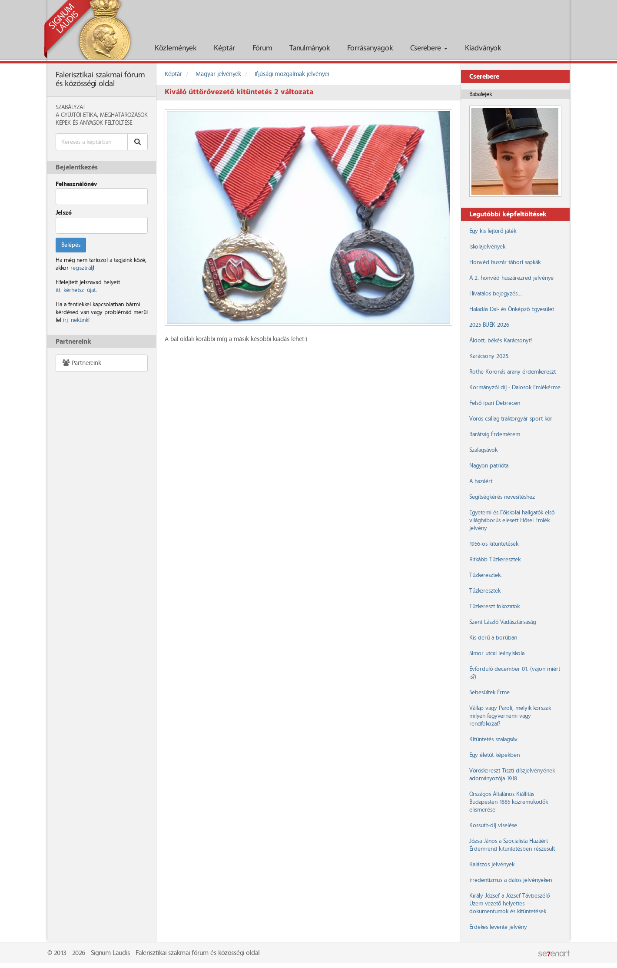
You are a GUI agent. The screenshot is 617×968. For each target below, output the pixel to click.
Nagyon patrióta (488, 465)
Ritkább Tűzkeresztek (495, 559)
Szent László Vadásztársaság (502, 622)
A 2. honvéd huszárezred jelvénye (511, 278)
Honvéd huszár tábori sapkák (505, 262)
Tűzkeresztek (485, 590)
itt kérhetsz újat (76, 290)
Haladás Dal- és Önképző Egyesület (511, 309)
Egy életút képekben (494, 755)
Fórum (262, 48)
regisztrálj (81, 268)
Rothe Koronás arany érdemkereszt (512, 371)
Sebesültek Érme (489, 692)
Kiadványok (483, 48)
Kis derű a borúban (493, 637)
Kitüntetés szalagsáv (493, 739)
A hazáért (480, 481)
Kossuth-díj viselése (493, 825)
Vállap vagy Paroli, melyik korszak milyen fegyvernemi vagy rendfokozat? (510, 716)
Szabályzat (71, 107)
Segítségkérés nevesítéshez (502, 497)
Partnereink (81, 363)
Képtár (224, 48)
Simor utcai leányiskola (496, 653)
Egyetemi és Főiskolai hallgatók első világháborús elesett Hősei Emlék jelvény (511, 520)
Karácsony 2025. (489, 356)
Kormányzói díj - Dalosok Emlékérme (515, 387)
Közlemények (175, 48)
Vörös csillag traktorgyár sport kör (510, 418)
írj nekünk (75, 320)
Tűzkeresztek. (485, 575)
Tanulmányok (309, 48)
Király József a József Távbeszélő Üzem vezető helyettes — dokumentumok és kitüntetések (509, 903)
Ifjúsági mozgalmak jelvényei (292, 74)
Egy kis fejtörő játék (492, 231)
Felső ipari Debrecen (494, 403)
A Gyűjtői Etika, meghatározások (102, 115)
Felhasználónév (76, 184)
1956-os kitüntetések (493, 543)
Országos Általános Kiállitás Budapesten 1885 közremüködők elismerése (508, 802)
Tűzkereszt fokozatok (494, 606)
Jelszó (64, 212)
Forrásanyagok (370, 48)
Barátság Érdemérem (494, 434)
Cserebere (429, 48)
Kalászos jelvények (491, 864)
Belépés (70, 245)
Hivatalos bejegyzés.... (496, 293)
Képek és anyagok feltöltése (94, 122)
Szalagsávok (483, 450)
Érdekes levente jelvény (498, 927)
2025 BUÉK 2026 (489, 325)
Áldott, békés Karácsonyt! (500, 340)
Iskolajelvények (487, 246)
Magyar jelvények (218, 74)
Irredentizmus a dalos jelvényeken (510, 880)
